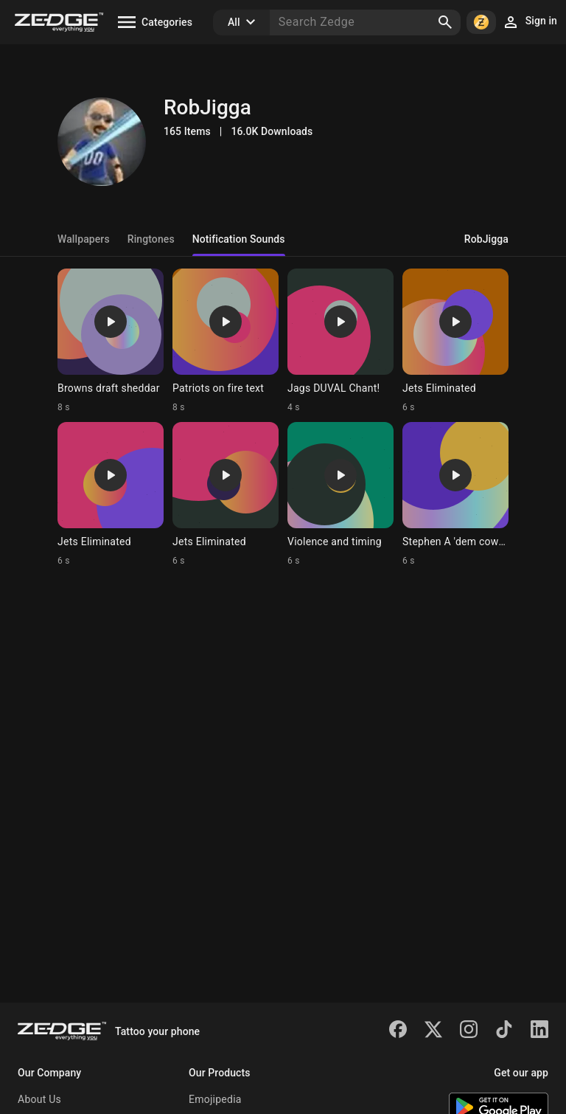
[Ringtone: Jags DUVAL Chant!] (340, 341)
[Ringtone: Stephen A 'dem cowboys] (455, 494)
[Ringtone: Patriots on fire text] (225, 341)
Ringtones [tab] (151, 239)
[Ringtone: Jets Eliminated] (455, 341)
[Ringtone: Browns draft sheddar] (110, 341)
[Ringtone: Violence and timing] (340, 494)
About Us (39, 1099)
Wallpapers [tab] (83, 239)
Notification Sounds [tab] (238, 239)
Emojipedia (215, 1099)
